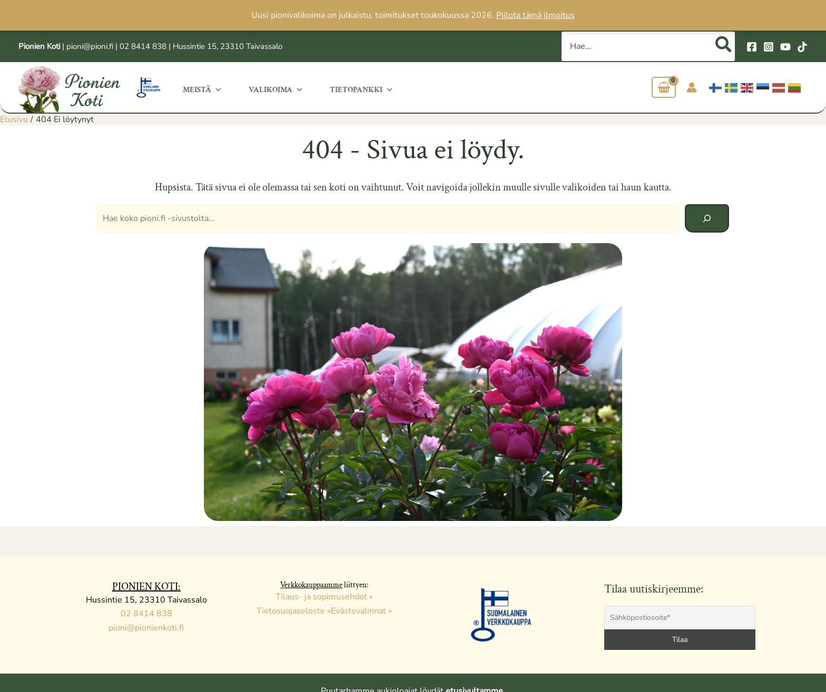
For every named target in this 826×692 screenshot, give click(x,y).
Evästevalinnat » (361, 611)
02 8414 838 (143, 46)
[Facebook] (751, 47)
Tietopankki (362, 89)
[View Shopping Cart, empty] (664, 87)
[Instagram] (768, 47)
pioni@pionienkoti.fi (146, 628)
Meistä (202, 89)
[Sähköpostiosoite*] (680, 617)
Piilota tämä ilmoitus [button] (535, 15)
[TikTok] (802, 47)
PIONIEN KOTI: (146, 587)
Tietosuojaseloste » (294, 611)
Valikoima (276, 89)
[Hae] (724, 46)
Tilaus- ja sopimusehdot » (324, 597)
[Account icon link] (691, 87)
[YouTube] (785, 47)
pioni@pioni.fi (89, 46)
